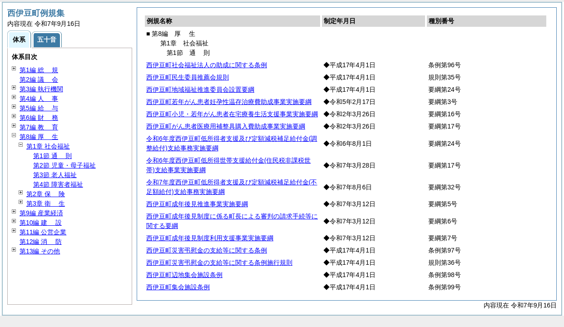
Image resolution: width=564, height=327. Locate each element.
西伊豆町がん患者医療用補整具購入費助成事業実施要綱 (225, 126)
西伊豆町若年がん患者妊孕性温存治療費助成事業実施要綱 (229, 101)
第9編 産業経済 (41, 213)
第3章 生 (45, 203)
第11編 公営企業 (43, 232)
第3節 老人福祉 (55, 174)
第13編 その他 (40, 251)
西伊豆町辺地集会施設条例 (184, 274)
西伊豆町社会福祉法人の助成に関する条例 (206, 65)
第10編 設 (41, 222)
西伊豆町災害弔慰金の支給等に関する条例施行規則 (219, 262)
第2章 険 (45, 194)
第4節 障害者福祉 (58, 184)
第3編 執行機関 (41, 89)
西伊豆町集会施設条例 (178, 287)
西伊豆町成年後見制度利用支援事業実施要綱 (209, 238)
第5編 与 (39, 108)
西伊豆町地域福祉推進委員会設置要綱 (200, 89)
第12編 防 (41, 241)
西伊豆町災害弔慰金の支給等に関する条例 (206, 250)
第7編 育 (39, 127)
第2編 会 (39, 79)
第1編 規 (39, 70)
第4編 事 (39, 98)
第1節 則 (52, 155)
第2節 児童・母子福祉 (64, 165)
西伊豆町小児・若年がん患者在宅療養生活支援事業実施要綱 (232, 114)
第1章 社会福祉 (48, 146)
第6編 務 (39, 117)
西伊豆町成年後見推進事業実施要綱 (197, 204)
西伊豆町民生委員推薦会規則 (187, 77)
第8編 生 (39, 136)
